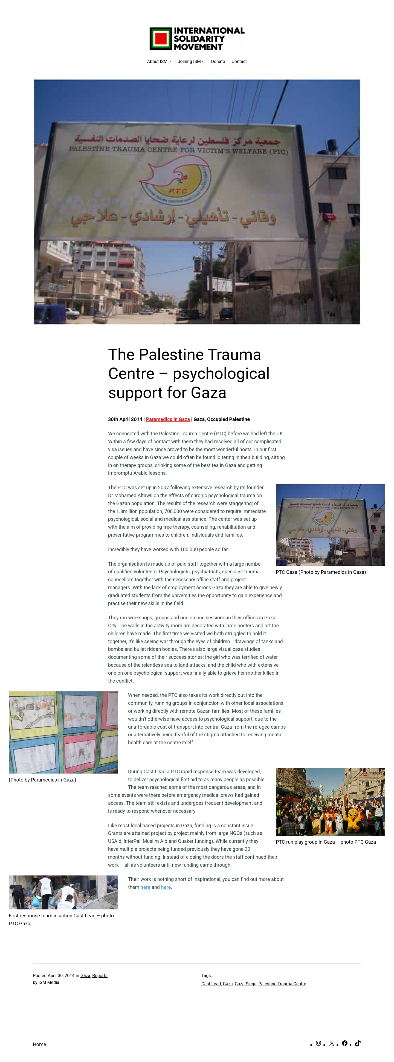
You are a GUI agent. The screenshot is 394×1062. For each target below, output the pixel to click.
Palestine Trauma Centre (282, 983)
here (145, 887)
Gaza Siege (246, 983)
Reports (100, 975)
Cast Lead (211, 983)
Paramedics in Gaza (168, 419)
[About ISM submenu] (159, 61)
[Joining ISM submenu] (191, 61)
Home (39, 1044)
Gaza (85, 975)
